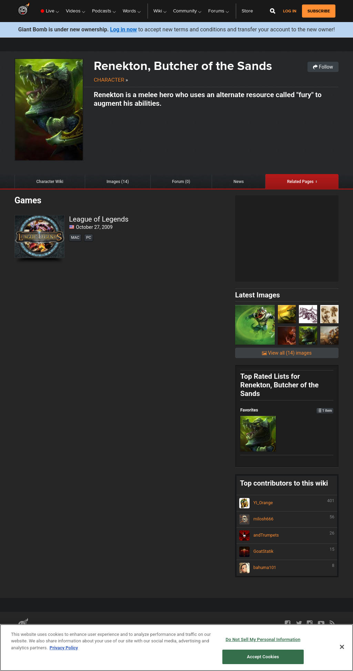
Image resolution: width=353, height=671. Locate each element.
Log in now (123, 29)
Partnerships (30, 636)
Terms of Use (71, 636)
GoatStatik (286, 552)
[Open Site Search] (273, 11)
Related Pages (300, 181)
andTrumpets (286, 535)
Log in (289, 11)
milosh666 (286, 519)
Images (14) (118, 181)
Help (200, 636)
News (238, 181)
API (50, 636)
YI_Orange (286, 503)
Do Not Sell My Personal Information (156, 636)
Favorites (286, 410)
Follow (323, 67)
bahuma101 (286, 568)
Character (109, 80)
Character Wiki (49, 181)
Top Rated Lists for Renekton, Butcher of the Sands (279, 385)
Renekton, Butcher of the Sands (183, 66)
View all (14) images (287, 353)
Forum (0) (181, 181)
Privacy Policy (102, 636)
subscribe (318, 11)
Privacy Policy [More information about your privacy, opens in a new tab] (64, 666)
